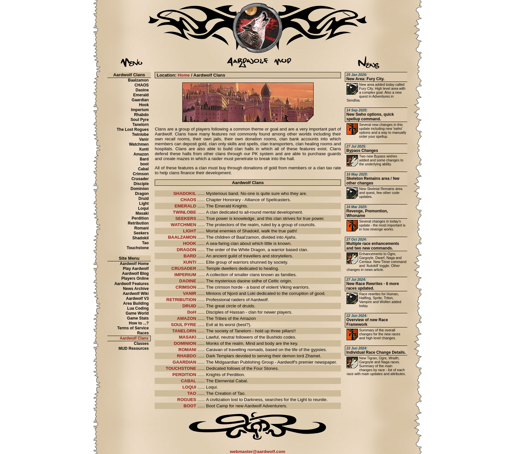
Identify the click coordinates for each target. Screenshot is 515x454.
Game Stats (138, 318)
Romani (141, 228)
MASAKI (187, 337)
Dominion (140, 188)
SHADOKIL (184, 193)
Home (184, 75)
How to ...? (139, 323)
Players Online (135, 278)
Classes (141, 343)
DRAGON (186, 249)
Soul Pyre (140, 119)
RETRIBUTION (181, 299)
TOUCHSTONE (181, 368)
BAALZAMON (182, 237)
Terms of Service (133, 328)
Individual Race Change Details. (376, 350)
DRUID (189, 305)
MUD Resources (134, 348)
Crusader (140, 179)
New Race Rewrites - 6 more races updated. (372, 284)
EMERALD (185, 205)
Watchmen (139, 144)
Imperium (140, 110)
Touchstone (138, 248)
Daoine (142, 90)
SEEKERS (185, 218)
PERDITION (184, 374)
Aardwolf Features (131, 283)
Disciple (141, 183)
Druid (144, 198)
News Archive (136, 288)
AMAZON (186, 318)
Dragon (142, 193)
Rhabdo (141, 114)
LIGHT (189, 230)
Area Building (136, 303)
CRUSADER (183, 268)
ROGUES (186, 399)
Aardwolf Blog (135, 273)
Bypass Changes (362, 148)
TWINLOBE (184, 212)
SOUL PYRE (183, 324)
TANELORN (184, 330)
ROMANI (187, 349)
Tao (145, 243)
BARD (190, 255)
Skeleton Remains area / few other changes (372, 178)
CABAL (188, 380)
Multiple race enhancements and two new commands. (372, 244)
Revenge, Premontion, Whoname (367, 211)
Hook (144, 105)
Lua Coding (138, 308)
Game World (136, 313)
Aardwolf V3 (137, 298)
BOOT (190, 405)
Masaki (142, 213)
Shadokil (140, 238)
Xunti (144, 149)
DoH (191, 312)
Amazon (141, 154)
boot (144, 164)
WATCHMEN (183, 224)
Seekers (141, 233)
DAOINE (187, 280)
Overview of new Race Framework (367, 320)
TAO (191, 393)
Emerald (141, 95)
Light (144, 203)
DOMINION (185, 343)
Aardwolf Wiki (136, 293)
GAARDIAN (184, 362)
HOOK (189, 243)
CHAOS (142, 85)
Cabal (143, 169)
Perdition (140, 218)
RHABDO (186, 355)
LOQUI (189, 387)
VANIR (189, 293)
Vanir (144, 139)
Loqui (143, 208)
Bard (144, 159)
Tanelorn (140, 124)
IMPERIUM (185, 274)
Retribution (138, 223)
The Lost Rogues (133, 129)
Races (143, 333)
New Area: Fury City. (365, 77)
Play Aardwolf (136, 268)
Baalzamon (138, 80)
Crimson (141, 174)
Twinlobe (140, 134)
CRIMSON (185, 287)
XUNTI (189, 262)
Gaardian (140, 100)
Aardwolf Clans (134, 338)
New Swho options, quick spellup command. (370, 114)
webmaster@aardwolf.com (257, 451)
